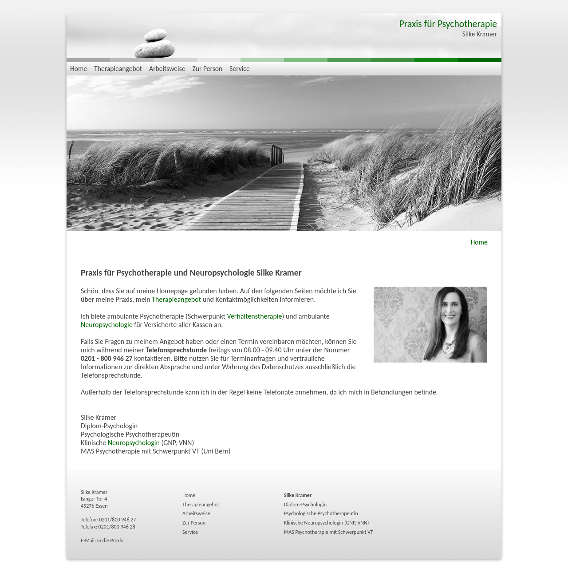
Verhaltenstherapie (254, 316)
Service (239, 68)
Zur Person (208, 68)
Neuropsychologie (107, 324)
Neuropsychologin (134, 442)
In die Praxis (110, 540)
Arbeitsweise (167, 68)
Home (78, 68)
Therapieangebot (118, 68)
